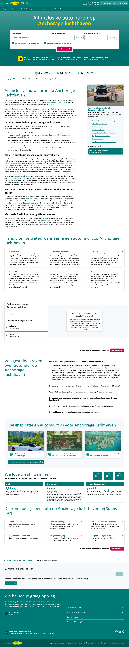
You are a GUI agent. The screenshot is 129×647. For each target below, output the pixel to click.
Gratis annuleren (97, 139)
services (49, 161)
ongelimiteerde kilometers (16, 117)
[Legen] (48, 37)
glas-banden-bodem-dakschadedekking (51, 113)
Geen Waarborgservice (99, 375)
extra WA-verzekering (32, 111)
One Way (14, 180)
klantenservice (95, 4)
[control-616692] (62, 37)
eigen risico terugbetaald (20, 115)
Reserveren (117, 350)
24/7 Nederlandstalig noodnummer (104, 142)
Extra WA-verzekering (99, 124)
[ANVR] (22, 3)
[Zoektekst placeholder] (60, 574)
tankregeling (32, 199)
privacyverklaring (82, 579)
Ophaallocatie (16, 33)
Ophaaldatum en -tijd (59, 33)
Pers (109, 643)
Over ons (115, 643)
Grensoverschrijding (14, 178)
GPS (60, 165)
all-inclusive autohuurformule (57, 102)
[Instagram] (120, 631)
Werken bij (122, 643)
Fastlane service (15, 163)
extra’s (27, 176)
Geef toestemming (11, 583)
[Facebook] (116, 631)
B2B (105, 643)
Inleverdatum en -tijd (92, 33)
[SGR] (26, 3)
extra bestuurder (50, 165)
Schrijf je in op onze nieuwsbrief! (20, 631)
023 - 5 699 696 (14, 612)
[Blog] (123, 631)
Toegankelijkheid (71, 643)
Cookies (86, 643)
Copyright (99, 643)
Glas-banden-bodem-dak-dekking (103, 121)
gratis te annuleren (47, 220)
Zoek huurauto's (64, 49)
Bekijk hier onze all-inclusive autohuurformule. (105, 151)
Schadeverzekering (98, 130)
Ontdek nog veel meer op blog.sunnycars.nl (26, 462)
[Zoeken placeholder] (119, 574)
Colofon (92, 643)
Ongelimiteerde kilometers (101, 136)
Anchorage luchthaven (26, 314)
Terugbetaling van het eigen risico (103, 133)
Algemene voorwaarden (57, 643)
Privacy (80, 643)
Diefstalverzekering (98, 127)
